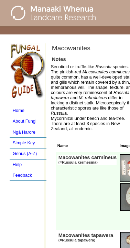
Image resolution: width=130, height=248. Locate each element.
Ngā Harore (24, 132)
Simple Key (24, 142)
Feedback (22, 175)
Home (18, 110)
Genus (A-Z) (25, 153)
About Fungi (24, 121)
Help (17, 164)
